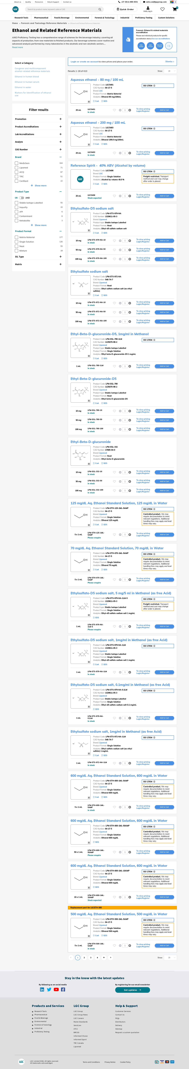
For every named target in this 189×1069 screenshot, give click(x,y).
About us (17, 2)
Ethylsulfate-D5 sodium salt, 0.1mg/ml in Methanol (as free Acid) (120, 685)
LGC (101, 91)
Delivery (118, 1025)
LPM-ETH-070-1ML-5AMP (117, 553)
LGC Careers (79, 1018)
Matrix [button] (38, 264)
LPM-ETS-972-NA (113, 276)
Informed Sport (80, 1039)
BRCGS (76, 1032)
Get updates (131, 989)
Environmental (40, 1021)
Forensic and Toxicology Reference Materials (44, 23)
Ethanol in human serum (27, 82)
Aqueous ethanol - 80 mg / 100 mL (97, 80)
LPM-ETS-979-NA (113, 213)
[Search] (100, 9)
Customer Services (123, 1011)
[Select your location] (173, 2)
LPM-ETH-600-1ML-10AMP (117, 871)
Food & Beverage (41, 1018)
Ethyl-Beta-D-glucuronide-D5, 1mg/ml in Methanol (110, 334)
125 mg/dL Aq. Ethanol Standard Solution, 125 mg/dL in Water (119, 503)
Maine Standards (81, 1022)
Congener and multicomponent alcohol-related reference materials (32, 70)
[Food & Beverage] (32, 1018)
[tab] (39, 119)
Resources (39, 2)
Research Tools (41, 1011)
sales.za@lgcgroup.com (156, 2)
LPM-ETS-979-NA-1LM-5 (117, 598)
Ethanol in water (23, 87)
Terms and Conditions (91, 1062)
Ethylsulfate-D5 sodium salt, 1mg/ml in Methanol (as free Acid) (119, 640)
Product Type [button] (38, 191)
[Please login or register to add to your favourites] (114, 110)
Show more (40, 185)
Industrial (38, 1028)
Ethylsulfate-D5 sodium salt (92, 208)
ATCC (76, 1029)
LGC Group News (81, 1014)
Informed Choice (81, 1036)
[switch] (22, 198)
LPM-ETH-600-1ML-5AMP (117, 781)
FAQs (117, 1018)
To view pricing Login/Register (143, 110)
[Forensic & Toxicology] (32, 1025)
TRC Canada (79, 1043)
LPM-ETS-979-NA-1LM (116, 645)
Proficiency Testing (42, 1031)
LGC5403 (109, 127)
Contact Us (120, 1014)
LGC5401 (109, 85)
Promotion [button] (38, 118)
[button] (129, 110)
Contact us (67, 2)
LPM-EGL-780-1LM (114, 339)
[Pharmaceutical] (32, 1015)
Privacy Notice (110, 1062)
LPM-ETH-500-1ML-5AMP (117, 919)
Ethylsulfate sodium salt (89, 271)
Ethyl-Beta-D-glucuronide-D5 (93, 379)
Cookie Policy (125, 1062)
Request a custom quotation (127, 1032)
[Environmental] (32, 1022)
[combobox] (64, 9)
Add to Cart (164, 110)
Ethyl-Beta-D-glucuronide (91, 442)
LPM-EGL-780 (112, 384)
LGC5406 (109, 170)
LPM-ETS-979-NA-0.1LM (116, 690)
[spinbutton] (125, 110)
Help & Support (53, 2)
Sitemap (118, 1029)
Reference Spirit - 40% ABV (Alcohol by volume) (108, 165)
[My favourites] (162, 9)
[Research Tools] (32, 1011)
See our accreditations (161, 39)
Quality (28, 2)
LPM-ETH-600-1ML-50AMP (117, 826)
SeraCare (77, 1025)
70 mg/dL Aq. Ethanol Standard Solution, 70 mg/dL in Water (117, 548)
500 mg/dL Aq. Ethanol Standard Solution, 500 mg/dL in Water (119, 914)
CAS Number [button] (38, 149)
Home (15, 23)
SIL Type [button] (38, 256)
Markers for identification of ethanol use (33, 94)
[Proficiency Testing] (32, 1032)
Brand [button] (38, 157)
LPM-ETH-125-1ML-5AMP (117, 508)
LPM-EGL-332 (112, 447)
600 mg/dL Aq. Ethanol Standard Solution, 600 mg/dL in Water (119, 776)
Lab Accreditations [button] (38, 134)
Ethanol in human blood (27, 76)
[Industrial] (32, 1028)
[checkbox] (16, 163)
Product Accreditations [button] (38, 126)
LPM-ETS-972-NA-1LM (116, 736)
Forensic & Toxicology (43, 1025)
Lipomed (103, 219)
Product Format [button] (38, 231)
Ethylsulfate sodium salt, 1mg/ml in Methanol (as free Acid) (116, 731)
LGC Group (78, 1011)
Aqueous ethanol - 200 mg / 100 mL (98, 123)
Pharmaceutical (41, 1014)
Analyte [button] (38, 141)
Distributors (120, 1022)
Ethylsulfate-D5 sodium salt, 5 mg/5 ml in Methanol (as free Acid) (121, 593)
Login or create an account (84, 61)
